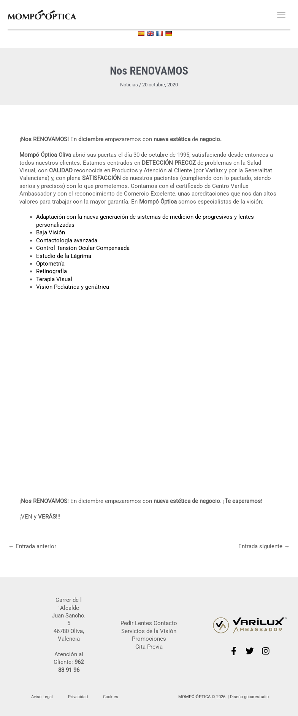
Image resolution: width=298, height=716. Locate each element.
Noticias (129, 85)
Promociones (149, 638)
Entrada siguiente (264, 546)
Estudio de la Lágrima (63, 256)
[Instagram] (266, 651)
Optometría (50, 263)
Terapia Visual (54, 279)
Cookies (110, 696)
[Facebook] (234, 651)
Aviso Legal (42, 696)
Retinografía (51, 271)
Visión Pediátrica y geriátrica (72, 286)
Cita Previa (149, 646)
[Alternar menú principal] (281, 15)
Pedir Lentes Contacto (148, 623)
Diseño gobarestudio (249, 696)
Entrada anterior (32, 546)
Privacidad (78, 696)
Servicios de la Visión (148, 631)
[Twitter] (250, 651)
